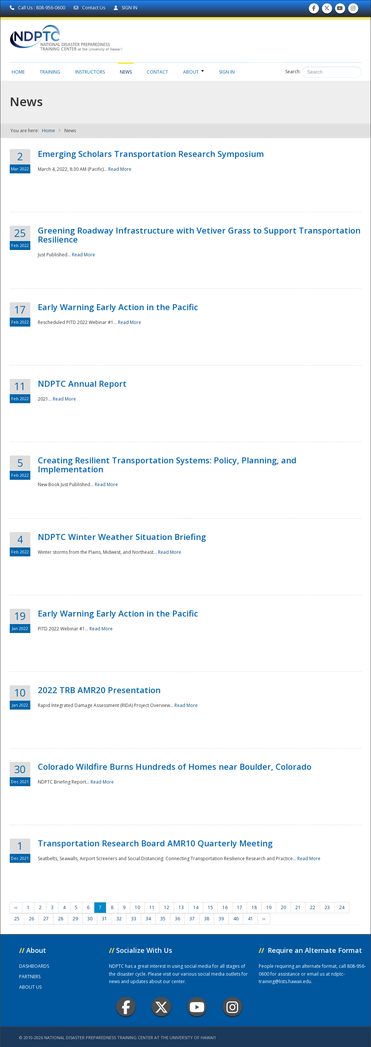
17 (239, 907)
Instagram (232, 1006)
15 (210, 907)
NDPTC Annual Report (82, 383)
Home (18, 72)
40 (235, 918)
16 (225, 907)
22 (312, 907)
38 (206, 918)
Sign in (227, 72)
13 (181, 907)
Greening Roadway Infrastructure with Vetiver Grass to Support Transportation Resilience (199, 235)
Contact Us (90, 7)
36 (177, 918)
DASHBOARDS (34, 966)
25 (16, 918)
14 (195, 907)
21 (298, 907)
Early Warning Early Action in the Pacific (118, 306)
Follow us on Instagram (353, 10)
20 (283, 907)
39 (221, 918)
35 (162, 918)
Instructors (90, 72)
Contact (157, 72)
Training (50, 72)
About (193, 72)
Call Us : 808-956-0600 (38, 7)
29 (75, 918)
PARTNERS (29, 976)
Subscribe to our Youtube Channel (340, 10)
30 (89, 918)
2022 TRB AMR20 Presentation (99, 689)
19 (268, 907)
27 (46, 918)
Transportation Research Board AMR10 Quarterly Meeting (155, 843)
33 (133, 918)
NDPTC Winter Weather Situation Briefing (122, 536)
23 (327, 907)
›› (263, 918)
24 (341, 907)
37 (192, 918)
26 (31, 918)
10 (137, 907)
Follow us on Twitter (326, 10)
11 (152, 907)
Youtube (197, 1006)
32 (119, 918)
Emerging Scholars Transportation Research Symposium (151, 153)
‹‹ (16, 907)
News (126, 72)
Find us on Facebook (314, 10)
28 (60, 918)
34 (148, 918)
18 (254, 907)
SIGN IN (125, 7)
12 (166, 907)
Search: (293, 71)
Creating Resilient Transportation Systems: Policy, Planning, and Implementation (167, 464)
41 (250, 918)
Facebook (126, 1006)
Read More (119, 169)
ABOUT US (30, 987)
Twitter (161, 1006)
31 (104, 918)
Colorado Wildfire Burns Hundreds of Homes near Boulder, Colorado (174, 766)
